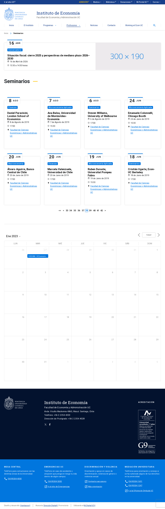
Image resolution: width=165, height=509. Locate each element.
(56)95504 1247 (135, 485)
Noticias (94, 25)
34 (70, 210)
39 (90, 210)
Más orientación (95, 487)
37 (83, 210)
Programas (50, 25)
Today (148, 235)
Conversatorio (15, 50)
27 (45, 250)
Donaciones (125, 2)
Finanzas (12, 107)
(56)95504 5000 (55, 481)
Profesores (74, 25)
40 (94, 210)
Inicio (11, 25)
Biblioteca (110, 2)
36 (79, 210)
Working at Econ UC (134, 25)
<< (60, 210)
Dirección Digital (50, 505)
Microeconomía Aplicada (60, 107)
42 (101, 210)
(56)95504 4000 (15, 479)
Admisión (83, 2)
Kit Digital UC (89, 505)
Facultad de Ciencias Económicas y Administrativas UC (23, 133)
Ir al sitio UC (9, 2)
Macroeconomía (15, 164)
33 (67, 210)
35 (75, 210)
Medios (97, 2)
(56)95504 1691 (135, 481)
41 (98, 210)
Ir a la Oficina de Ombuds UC (140, 491)
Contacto (112, 25)
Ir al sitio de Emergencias (59, 487)
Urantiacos (24, 505)
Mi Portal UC (142, 2)
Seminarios (94, 107)
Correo (157, 2)
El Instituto (28, 25)
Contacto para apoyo (97, 481)
